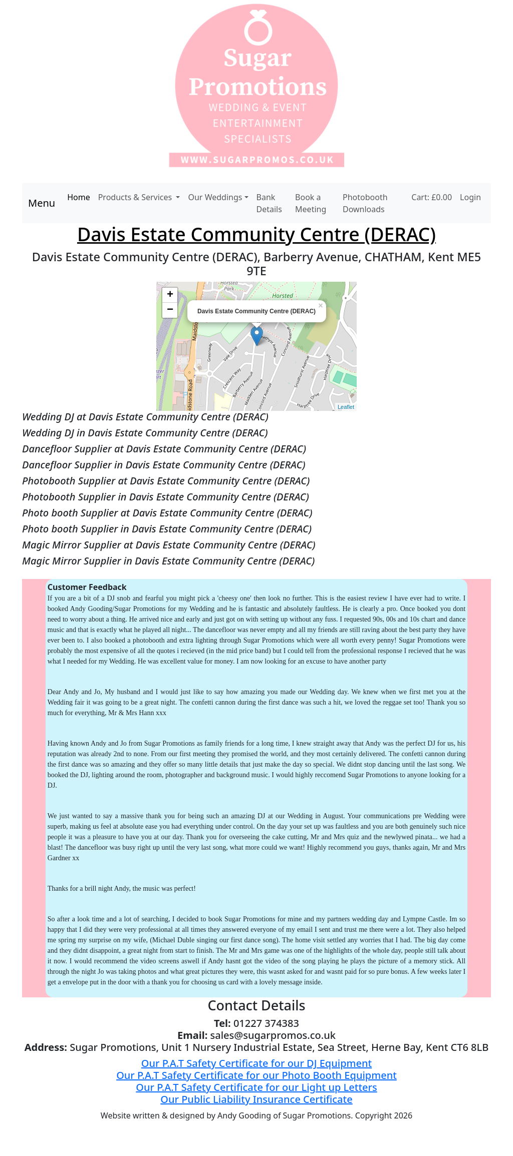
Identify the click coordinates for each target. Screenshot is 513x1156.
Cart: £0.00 (431, 197)
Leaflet (346, 407)
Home (78, 197)
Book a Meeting (310, 203)
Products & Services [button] (136, 197)
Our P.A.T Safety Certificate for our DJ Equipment (256, 1063)
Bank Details (269, 203)
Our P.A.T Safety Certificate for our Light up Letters (256, 1087)
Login (470, 197)
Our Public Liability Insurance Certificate (256, 1099)
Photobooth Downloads (365, 203)
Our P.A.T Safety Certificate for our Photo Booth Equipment (256, 1075)
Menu (41, 203)
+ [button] (170, 295)
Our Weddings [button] (215, 197)
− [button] (170, 310)
